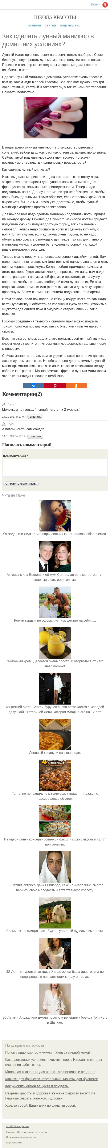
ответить (35, 416)
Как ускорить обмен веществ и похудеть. (37, 1086)
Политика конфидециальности (21, 1137)
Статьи (50, 25)
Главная (34, 25)
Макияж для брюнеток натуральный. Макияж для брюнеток (51, 1079)
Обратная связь (14, 1142)
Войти (95, 4)
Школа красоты (55, 17)
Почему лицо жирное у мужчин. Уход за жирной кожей (47, 1052)
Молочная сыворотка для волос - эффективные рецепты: (50, 1072)
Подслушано (70, 25)
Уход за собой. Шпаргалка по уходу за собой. (40, 1105)
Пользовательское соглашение (32, 1132)
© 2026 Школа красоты (17, 1126)
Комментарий (15, 456)
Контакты (10, 1132)
